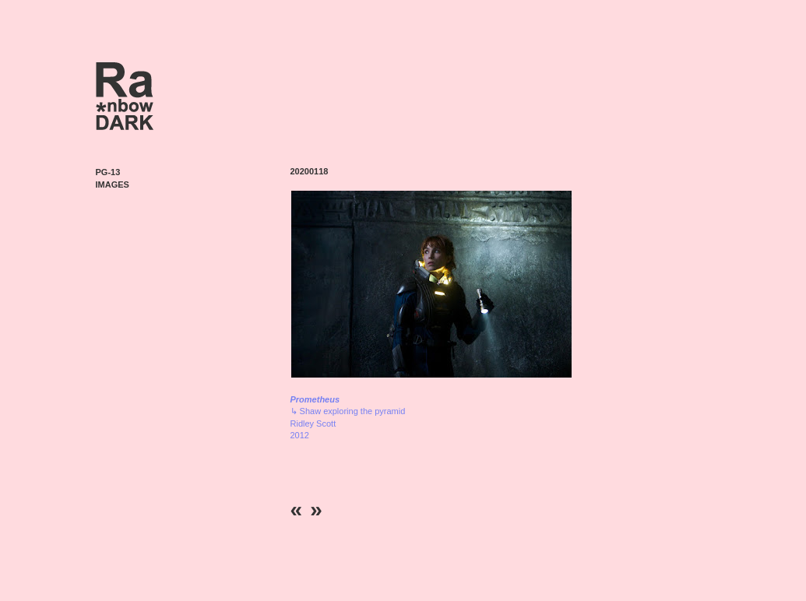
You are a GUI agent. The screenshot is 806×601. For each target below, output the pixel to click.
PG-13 (108, 172)
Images (112, 184)
